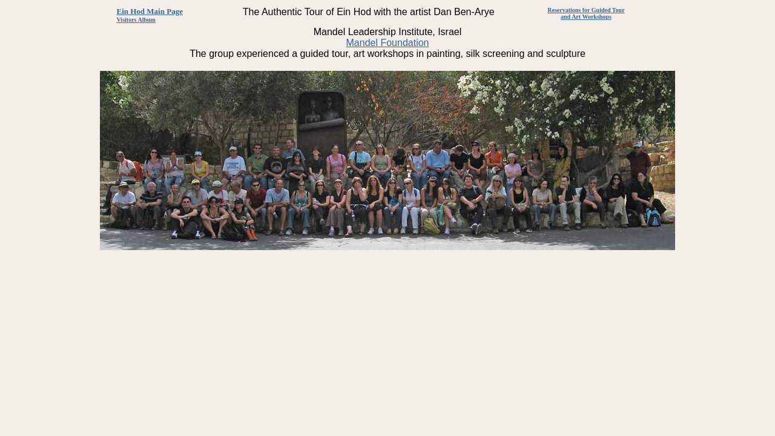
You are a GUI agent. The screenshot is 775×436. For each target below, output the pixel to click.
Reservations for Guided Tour (585, 10)
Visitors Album (136, 19)
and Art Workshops (586, 16)
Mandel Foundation (387, 43)
